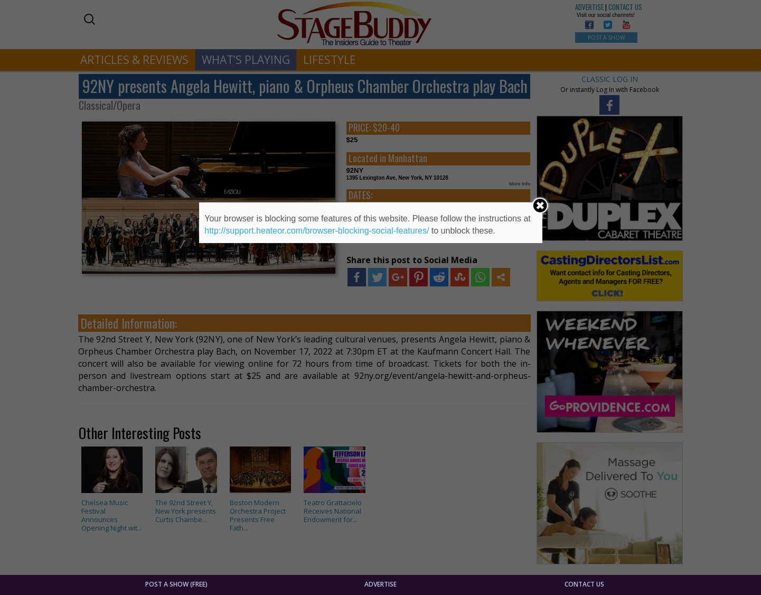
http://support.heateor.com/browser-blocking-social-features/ (316, 230)
